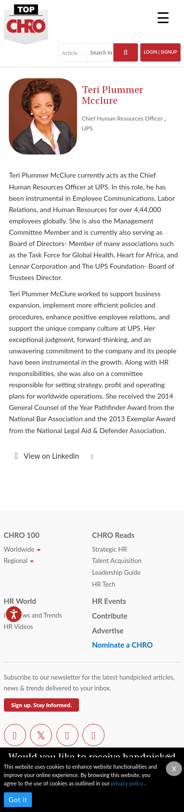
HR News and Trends (33, 615)
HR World (20, 600)
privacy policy (127, 783)
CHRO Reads (113, 535)
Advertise (108, 630)
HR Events (109, 600)
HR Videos (18, 626)
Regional (19, 560)
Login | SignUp (160, 52)
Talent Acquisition (117, 560)
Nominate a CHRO (122, 644)
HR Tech (103, 584)
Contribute (110, 615)
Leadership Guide (116, 572)
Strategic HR (109, 549)
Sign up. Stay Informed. (41, 705)
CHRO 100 (22, 535)
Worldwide (22, 549)
